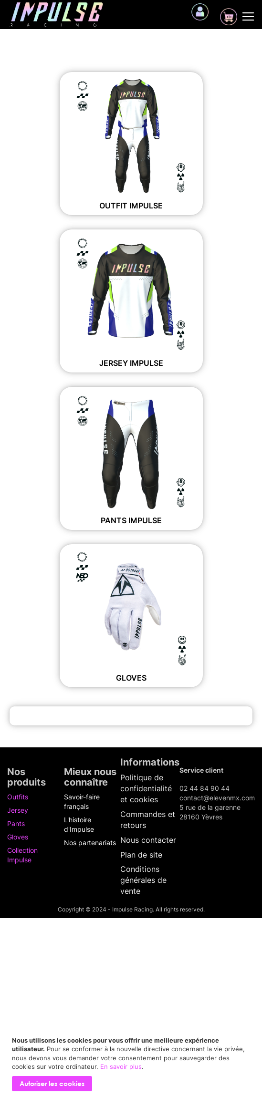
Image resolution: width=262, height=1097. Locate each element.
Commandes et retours (147, 819)
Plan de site (141, 854)
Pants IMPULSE (131, 520)
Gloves (131, 678)
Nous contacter (148, 840)
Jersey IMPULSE (131, 363)
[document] (132, 1063)
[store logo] (56, 14)
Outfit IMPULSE (131, 205)
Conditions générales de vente (143, 880)
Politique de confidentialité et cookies (146, 788)
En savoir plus (121, 1066)
